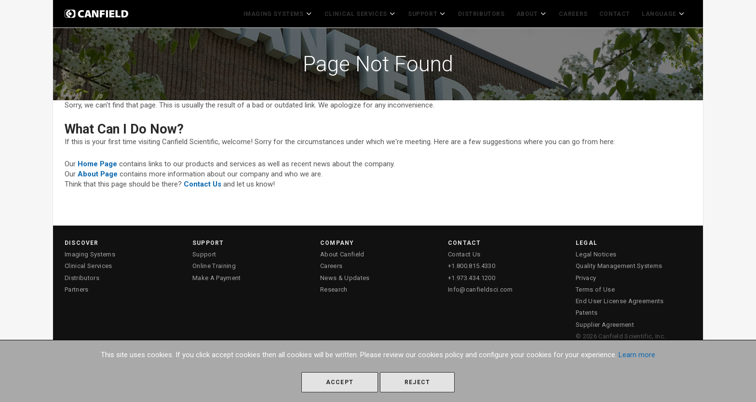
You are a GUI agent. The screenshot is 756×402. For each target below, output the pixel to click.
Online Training (214, 263)
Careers (575, 12)
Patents (586, 310)
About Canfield (342, 251)
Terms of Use (595, 287)
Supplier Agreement (605, 322)
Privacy (586, 275)
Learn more (637, 354)
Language (665, 12)
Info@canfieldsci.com (480, 287)
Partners (77, 287)
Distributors (486, 12)
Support (433, 12)
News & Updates (345, 275)
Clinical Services (369, 12)
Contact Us (464, 251)
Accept (339, 382)
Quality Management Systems (619, 263)
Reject (417, 382)
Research (334, 287)
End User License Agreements (620, 298)
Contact (617, 12)
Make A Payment (216, 275)
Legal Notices (596, 251)
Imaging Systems (289, 12)
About (535, 12)
